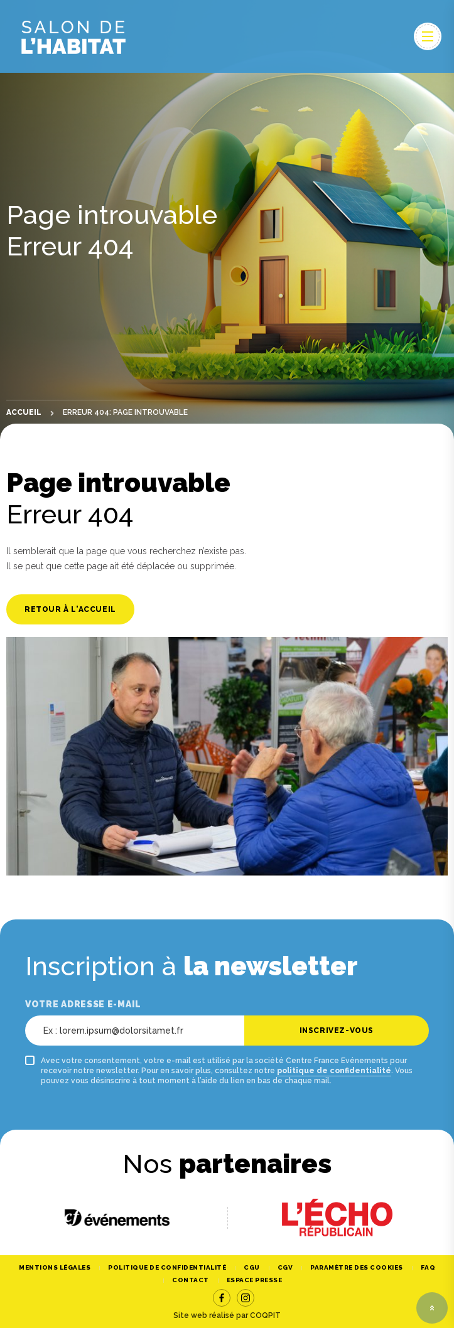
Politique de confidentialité (167, 1267)
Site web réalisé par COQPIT (227, 1315)
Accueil (23, 412)
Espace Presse (255, 1280)
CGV (285, 1267)
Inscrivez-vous (337, 1030)
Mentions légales (54, 1267)
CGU (252, 1267)
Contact (190, 1280)
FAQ (428, 1267)
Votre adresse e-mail (83, 1004)
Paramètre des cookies (356, 1267)
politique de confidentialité (334, 1070)
